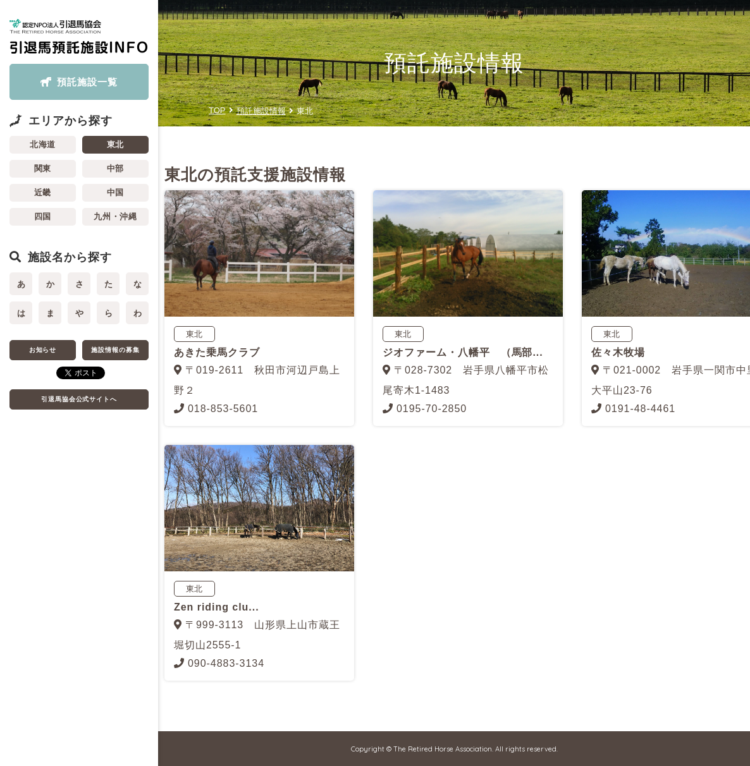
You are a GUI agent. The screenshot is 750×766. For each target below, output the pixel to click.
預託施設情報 (261, 111)
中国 (116, 192)
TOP (217, 110)
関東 (43, 168)
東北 (116, 144)
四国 (43, 216)
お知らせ (43, 349)
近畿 (43, 192)
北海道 (43, 144)
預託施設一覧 (87, 81)
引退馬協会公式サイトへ (79, 399)
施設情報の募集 (115, 349)
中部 (116, 168)
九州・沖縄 (116, 216)
